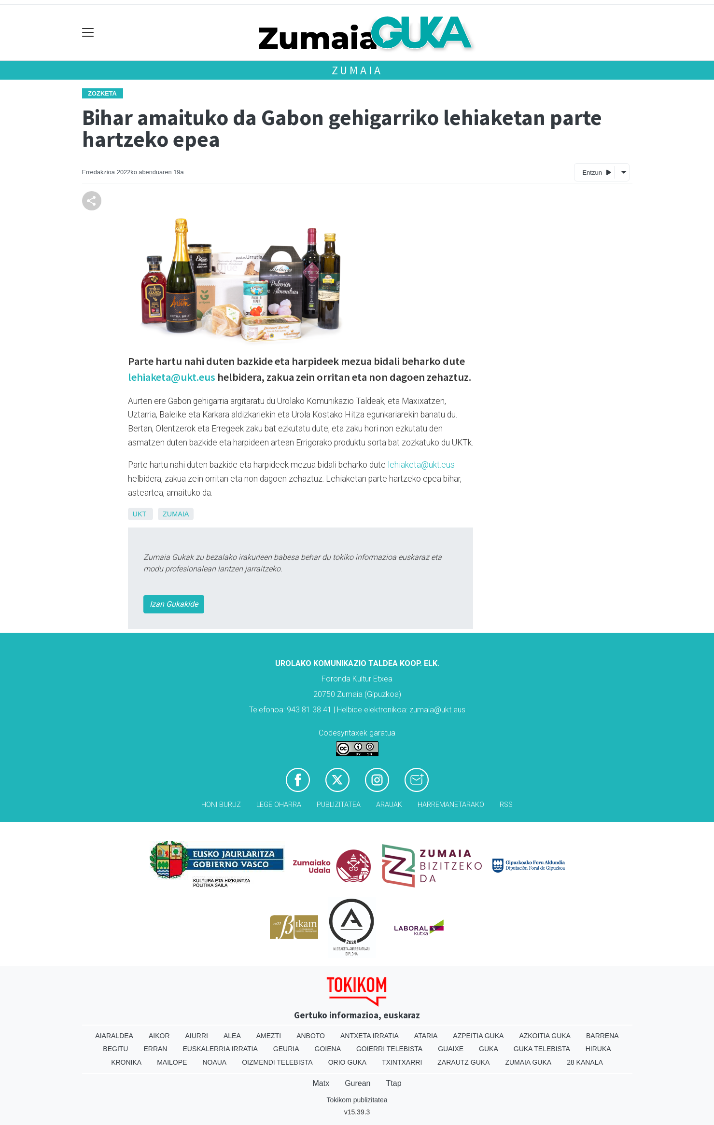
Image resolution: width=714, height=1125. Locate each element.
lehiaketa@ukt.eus (171, 377)
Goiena (328, 1049)
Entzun (596, 172)
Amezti (268, 1036)
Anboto (310, 1036)
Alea (232, 1036)
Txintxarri (402, 1062)
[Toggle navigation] (88, 32)
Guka (488, 1049)
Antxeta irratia (369, 1036)
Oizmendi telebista (277, 1062)
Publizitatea (339, 805)
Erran (155, 1049)
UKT (140, 514)
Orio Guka (347, 1062)
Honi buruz (221, 805)
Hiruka (598, 1049)
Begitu (115, 1049)
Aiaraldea (114, 1036)
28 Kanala (585, 1062)
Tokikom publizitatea (356, 1100)
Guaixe (450, 1049)
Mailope (172, 1062)
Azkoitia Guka (545, 1036)
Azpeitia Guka (478, 1036)
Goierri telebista (389, 1049)
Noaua (214, 1062)
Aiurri (196, 1036)
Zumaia (357, 70)
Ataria (426, 1036)
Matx (320, 1083)
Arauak (389, 805)
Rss (506, 805)
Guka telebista (542, 1049)
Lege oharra (278, 805)
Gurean (357, 1083)
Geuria (286, 1049)
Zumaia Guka (528, 1062)
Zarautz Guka (463, 1062)
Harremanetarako (451, 805)
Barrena (602, 1036)
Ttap (394, 1083)
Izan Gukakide (174, 604)
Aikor (159, 1036)
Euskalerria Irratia (219, 1049)
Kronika (126, 1062)
